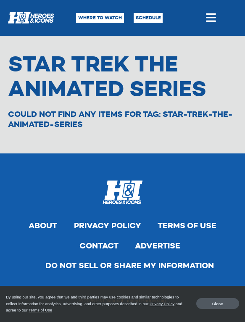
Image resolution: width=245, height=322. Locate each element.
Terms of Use (187, 225)
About (43, 225)
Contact (99, 245)
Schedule (148, 18)
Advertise (157, 245)
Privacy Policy (107, 225)
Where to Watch (100, 18)
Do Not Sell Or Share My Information (129, 265)
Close (217, 303)
